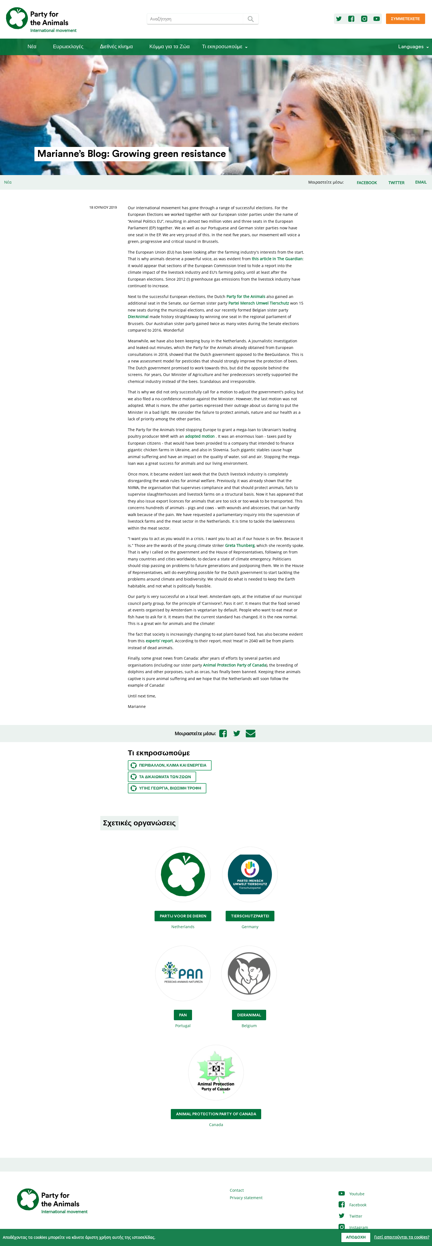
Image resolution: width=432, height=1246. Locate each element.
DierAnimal (138, 316)
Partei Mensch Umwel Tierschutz (258, 303)
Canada (216, 1086)
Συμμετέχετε (405, 19)
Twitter (350, 1216)
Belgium (249, 987)
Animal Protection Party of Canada (234, 665)
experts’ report (159, 640)
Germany (249, 888)
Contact (237, 1190)
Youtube (351, 1193)
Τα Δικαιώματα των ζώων (161, 777)
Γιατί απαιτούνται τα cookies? (401, 1237)
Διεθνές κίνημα (116, 46)
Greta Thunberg (240, 545)
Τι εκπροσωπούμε (222, 46)
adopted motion (200, 436)
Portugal (182, 987)
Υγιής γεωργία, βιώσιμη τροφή (166, 788)
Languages (411, 46)
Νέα (32, 46)
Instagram (353, 1227)
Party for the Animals (245, 296)
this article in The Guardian (277, 258)
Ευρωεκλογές (68, 46)
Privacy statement (246, 1197)
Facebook (352, 1204)
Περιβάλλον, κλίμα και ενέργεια (168, 765)
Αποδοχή (356, 1237)
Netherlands (183, 888)
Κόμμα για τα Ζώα (169, 46)
